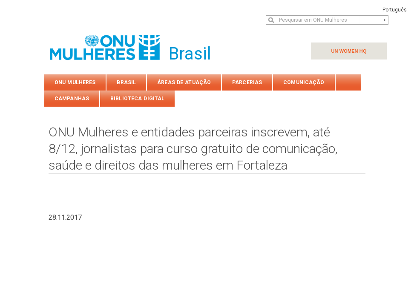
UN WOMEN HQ (348, 51)
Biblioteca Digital (137, 99)
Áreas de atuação (184, 82)
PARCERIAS (247, 82)
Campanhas (72, 99)
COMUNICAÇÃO (303, 82)
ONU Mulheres (75, 82)
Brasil (126, 82)
